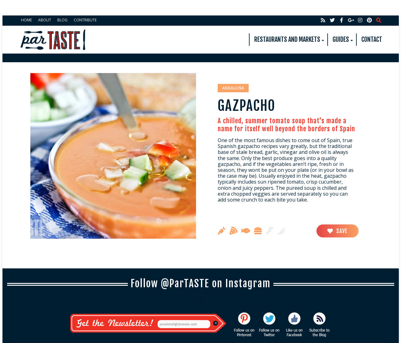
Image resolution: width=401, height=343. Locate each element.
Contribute (85, 20)
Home (26, 20)
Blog (62, 20)
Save (337, 231)
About (44, 20)
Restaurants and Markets (287, 39)
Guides (341, 39)
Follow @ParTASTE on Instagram (201, 283)
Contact (371, 39)
